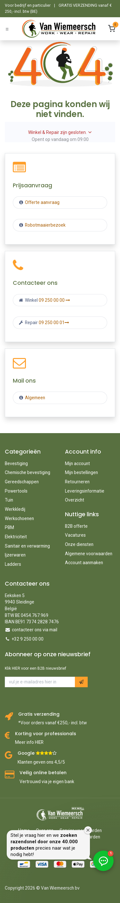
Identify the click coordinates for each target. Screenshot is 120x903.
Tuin (9, 499)
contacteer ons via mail (34, 629)
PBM (9, 527)
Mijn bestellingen (81, 472)
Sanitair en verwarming (27, 546)
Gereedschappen (22, 481)
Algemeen (35, 397)
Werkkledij (15, 509)
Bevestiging (16, 463)
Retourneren (77, 481)
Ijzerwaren (15, 554)
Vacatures (75, 535)
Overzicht (74, 499)
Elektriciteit (16, 536)
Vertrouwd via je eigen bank (47, 781)
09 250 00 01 (54, 322)
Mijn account (77, 463)
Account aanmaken (84, 562)
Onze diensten (79, 544)
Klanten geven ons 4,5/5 (41, 762)
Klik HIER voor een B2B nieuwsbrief (35, 668)
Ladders (13, 564)
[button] (81, 682)
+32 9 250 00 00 (28, 639)
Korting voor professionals (45, 734)
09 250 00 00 (54, 300)
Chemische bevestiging (27, 472)
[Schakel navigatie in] (7, 29)
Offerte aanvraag (42, 202)
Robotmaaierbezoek (45, 225)
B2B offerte (76, 526)
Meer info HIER (29, 742)
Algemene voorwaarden (88, 553)
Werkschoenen (19, 518)
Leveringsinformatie (84, 491)
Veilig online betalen (43, 773)
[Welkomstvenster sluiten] (88, 830)
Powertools (16, 491)
